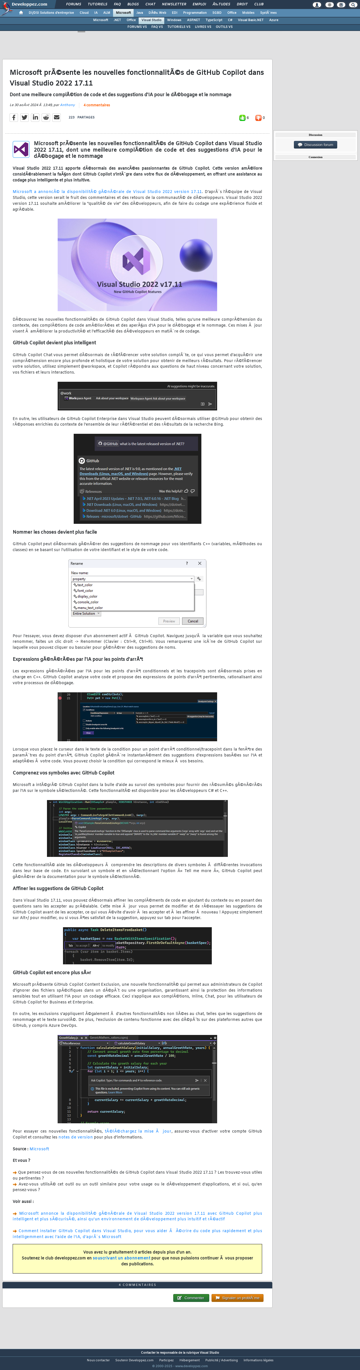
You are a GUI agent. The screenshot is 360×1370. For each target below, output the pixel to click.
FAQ (117, 4)
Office (232, 13)
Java (139, 13)
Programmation (195, 13)
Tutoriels (97, 4)
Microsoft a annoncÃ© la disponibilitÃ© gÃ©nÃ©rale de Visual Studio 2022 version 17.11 (107, 195)
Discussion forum (315, 145)
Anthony (67, 108)
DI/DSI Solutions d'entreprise (51, 13)
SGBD (217, 13)
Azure (273, 20)
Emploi (199, 4)
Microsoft (123, 13)
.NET (117, 20)
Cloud (84, 13)
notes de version (75, 1141)
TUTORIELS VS (178, 27)
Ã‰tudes (221, 4)
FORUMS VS (137, 27)
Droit (242, 4)
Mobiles (248, 13)
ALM (106, 13)
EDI (174, 13)
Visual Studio (151, 20)
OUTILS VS (224, 27)
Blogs (133, 4)
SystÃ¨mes (268, 13)
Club (259, 4)
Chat (150, 4)
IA (96, 13)
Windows (174, 20)
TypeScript (214, 20)
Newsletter (173, 4)
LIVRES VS (203, 27)
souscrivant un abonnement (121, 1262)
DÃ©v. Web (157, 13)
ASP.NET (193, 20)
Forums (74, 4)
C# (230, 20)
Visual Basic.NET (251, 20)
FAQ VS (157, 27)
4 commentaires (97, 109)
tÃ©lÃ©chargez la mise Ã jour (138, 1135)
